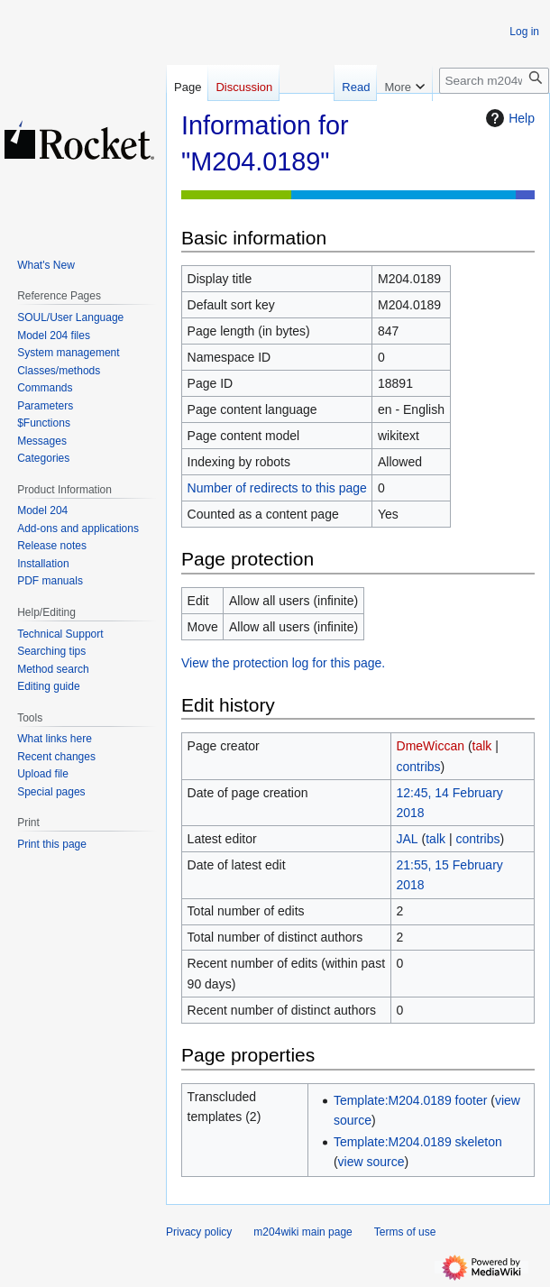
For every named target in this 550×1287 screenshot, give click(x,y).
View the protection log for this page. (283, 663)
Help (508, 118)
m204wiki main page (302, 1232)
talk (482, 746)
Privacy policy (199, 1232)
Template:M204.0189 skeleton (418, 1142)
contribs (419, 766)
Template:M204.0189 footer (410, 1100)
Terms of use (405, 1232)
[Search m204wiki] (494, 81)
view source (371, 1161)
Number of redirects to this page (277, 488)
